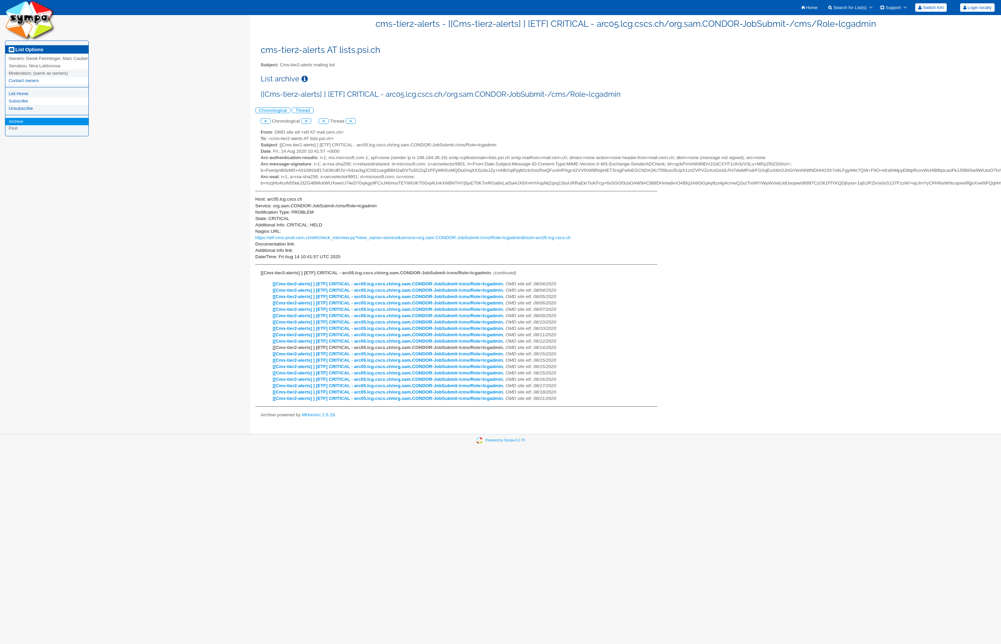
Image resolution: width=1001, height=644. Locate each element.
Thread (302, 110)
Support (890, 7)
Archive (16, 121)
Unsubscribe (21, 108)
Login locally (977, 7)
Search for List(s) (847, 7)
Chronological (273, 110)
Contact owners (24, 80)
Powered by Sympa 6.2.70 (505, 440)
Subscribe (18, 100)
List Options (26, 49)
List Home (18, 93)
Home (809, 7)
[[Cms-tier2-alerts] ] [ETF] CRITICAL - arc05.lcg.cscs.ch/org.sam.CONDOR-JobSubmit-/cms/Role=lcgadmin (388, 283)
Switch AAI (931, 7)
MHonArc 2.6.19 (318, 414)
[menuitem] (809, 7)
